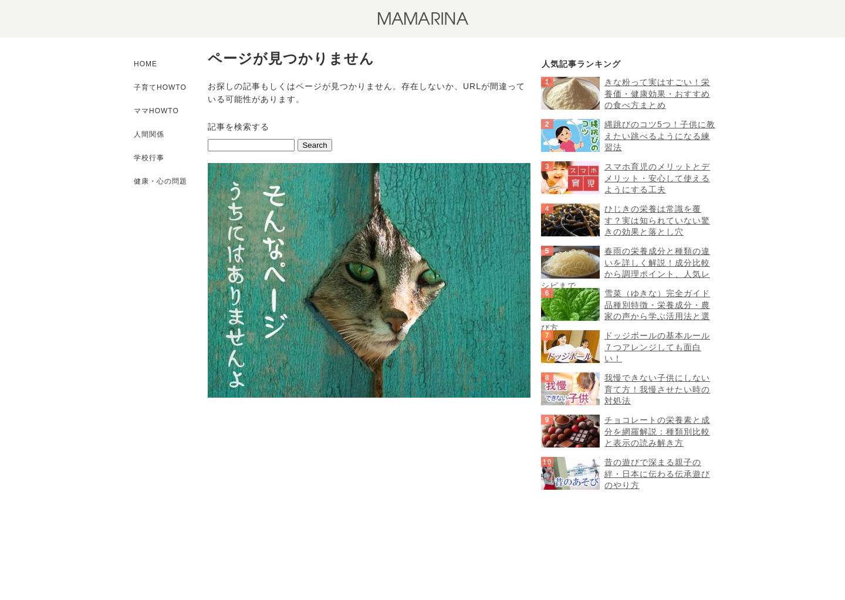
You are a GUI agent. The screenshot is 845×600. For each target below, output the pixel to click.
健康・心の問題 (160, 181)
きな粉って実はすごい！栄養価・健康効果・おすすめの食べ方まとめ (657, 93)
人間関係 (149, 134)
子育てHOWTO (160, 87)
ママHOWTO (156, 111)
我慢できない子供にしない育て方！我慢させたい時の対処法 (657, 389)
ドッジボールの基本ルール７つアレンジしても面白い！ (657, 347)
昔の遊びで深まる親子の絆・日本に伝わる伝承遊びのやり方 (657, 473)
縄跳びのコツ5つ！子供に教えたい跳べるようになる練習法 (659, 136)
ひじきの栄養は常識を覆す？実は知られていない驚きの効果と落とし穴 (657, 220)
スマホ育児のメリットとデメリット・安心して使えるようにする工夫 (657, 178)
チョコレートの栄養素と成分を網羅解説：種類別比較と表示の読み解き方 (657, 431)
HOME (145, 64)
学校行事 (149, 158)
